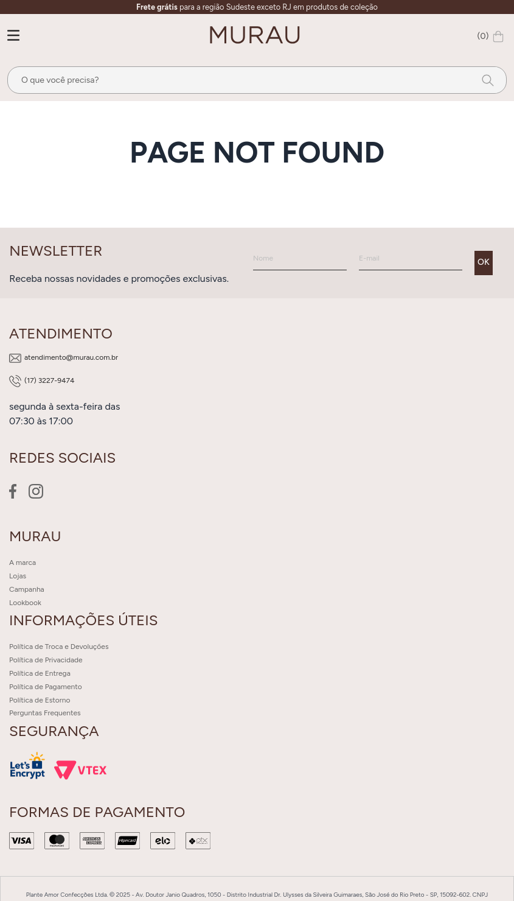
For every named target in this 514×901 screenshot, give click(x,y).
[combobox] (257, 80)
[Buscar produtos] (484, 80)
